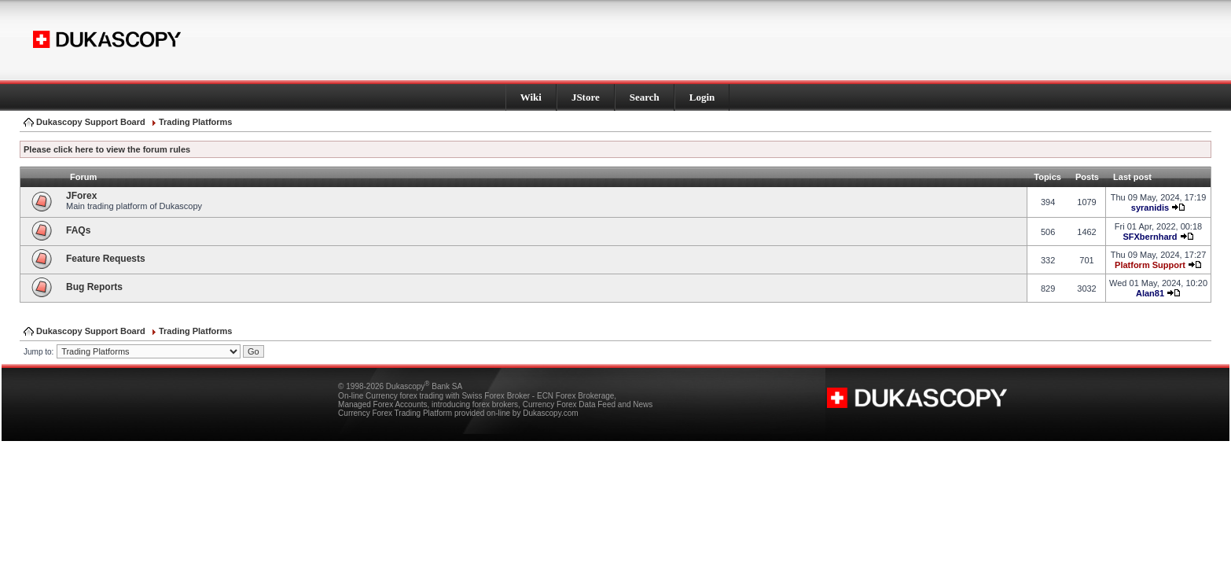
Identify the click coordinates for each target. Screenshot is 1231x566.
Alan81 (1150, 293)
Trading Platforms (196, 122)
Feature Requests (105, 258)
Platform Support (1150, 265)
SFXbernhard (1150, 236)
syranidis (1150, 207)
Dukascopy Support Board (90, 122)
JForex (81, 195)
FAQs (78, 230)
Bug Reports (94, 286)
